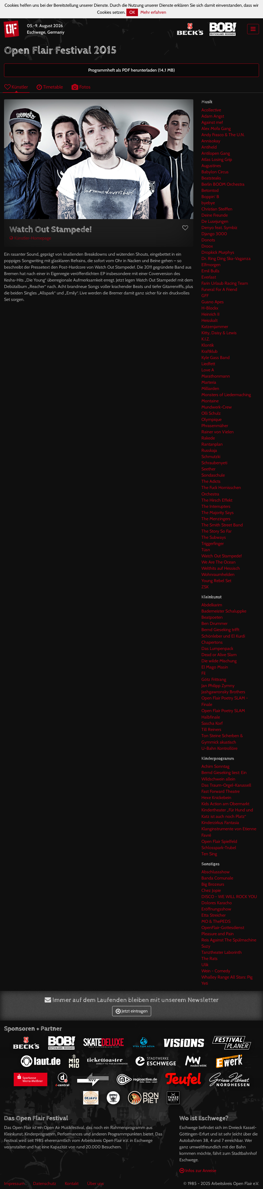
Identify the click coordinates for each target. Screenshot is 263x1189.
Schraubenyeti (214, 462)
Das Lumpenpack (217, 648)
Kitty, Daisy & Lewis (219, 332)
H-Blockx (209, 308)
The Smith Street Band (222, 524)
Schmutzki (210, 456)
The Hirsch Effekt (216, 500)
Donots (208, 239)
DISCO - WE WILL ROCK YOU (229, 896)
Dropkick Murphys (217, 252)
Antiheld (209, 147)
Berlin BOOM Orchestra (222, 184)
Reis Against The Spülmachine (228, 939)
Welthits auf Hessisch (220, 568)
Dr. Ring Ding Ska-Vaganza (226, 258)
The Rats (209, 958)
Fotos (81, 87)
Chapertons (212, 642)
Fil (203, 673)
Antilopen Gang (215, 153)
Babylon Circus (215, 171)
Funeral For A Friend (219, 289)
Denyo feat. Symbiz (219, 227)
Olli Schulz (211, 413)
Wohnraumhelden (217, 574)
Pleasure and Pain (217, 933)
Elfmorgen (211, 264)
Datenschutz (44, 1183)
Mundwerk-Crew (216, 407)
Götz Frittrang (213, 679)
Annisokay (210, 140)
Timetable (50, 87)
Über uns (95, 1183)
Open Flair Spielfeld (219, 841)
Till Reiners (211, 729)
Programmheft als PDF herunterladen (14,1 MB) (131, 70)
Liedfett (208, 363)
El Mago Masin (214, 667)
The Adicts (211, 481)
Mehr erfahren (153, 12)
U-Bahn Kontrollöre (219, 748)
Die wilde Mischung (219, 660)
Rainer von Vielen (217, 431)
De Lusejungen (214, 221)
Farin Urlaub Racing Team (224, 283)
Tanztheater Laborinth (221, 952)
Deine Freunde (214, 215)
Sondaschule (213, 475)
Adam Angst (212, 116)
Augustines (211, 165)
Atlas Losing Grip (216, 159)
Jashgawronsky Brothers (223, 691)
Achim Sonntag (215, 766)
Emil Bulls (210, 270)
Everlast (208, 277)
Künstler (16, 87)
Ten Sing (209, 853)
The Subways (213, 537)
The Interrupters (215, 506)
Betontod (210, 190)
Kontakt (72, 1183)
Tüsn (205, 549)
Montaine (210, 400)
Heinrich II (210, 314)
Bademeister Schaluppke (223, 611)
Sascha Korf (212, 723)
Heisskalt (209, 320)
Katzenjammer (214, 326)
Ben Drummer (214, 623)
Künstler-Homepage (30, 238)
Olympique (211, 419)
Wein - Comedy (215, 970)
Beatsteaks (211, 178)
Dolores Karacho (216, 902)
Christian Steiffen (216, 209)
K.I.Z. (205, 339)
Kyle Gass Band (215, 357)
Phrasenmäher (214, 425)
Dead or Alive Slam (219, 654)
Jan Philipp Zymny (217, 685)
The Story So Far (216, 531)
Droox (207, 246)
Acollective (211, 109)
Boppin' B (210, 196)
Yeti (204, 983)
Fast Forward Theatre (220, 791)
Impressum (14, 1183)
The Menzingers (215, 518)
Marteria (208, 382)
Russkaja (209, 450)
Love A (207, 369)
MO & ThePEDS (215, 921)
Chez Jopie (211, 890)
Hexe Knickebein (216, 797)
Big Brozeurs (212, 884)
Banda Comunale (217, 878)
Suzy (205, 946)
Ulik (204, 964)
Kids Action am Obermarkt (225, 803)
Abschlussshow (215, 871)
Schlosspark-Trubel (218, 847)
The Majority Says (217, 512)
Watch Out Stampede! (221, 555)
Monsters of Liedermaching (226, 394)
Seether (208, 469)
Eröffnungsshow (216, 909)
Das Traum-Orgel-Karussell (226, 785)
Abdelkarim (211, 604)
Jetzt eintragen (132, 1011)
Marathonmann (215, 376)
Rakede (208, 438)
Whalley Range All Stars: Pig (227, 977)
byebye (208, 202)
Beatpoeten (212, 617)
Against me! (212, 122)
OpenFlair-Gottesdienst (222, 927)
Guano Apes (212, 301)
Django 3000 (214, 233)
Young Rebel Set (216, 580)
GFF (205, 295)
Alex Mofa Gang (216, 128)
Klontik (207, 345)
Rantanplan (212, 444)
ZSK (205, 586)
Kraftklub (209, 351)
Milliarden (210, 388)
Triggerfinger (212, 543)
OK (132, 12)
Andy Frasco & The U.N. (222, 134)
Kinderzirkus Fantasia (220, 822)
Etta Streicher (213, 915)
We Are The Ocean (218, 562)
